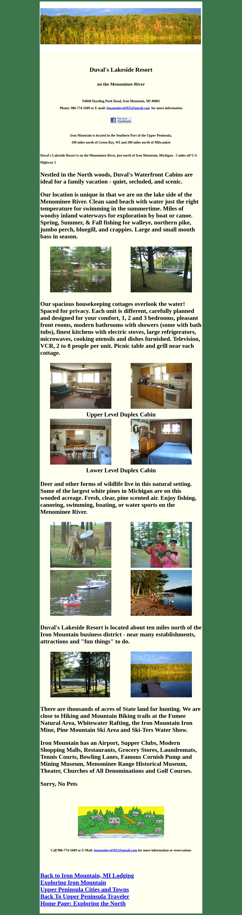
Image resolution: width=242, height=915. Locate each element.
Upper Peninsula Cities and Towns (84, 889)
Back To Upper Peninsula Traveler (84, 896)
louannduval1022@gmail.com (128, 108)
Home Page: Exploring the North (83, 903)
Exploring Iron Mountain (73, 882)
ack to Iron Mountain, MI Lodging (87, 875)
